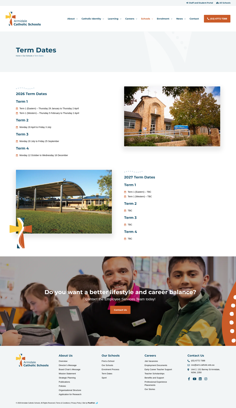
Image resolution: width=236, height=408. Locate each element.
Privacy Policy (76, 403)
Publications (64, 382)
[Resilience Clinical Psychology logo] (32, 360)
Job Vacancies (151, 361)
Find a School (108, 361)
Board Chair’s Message (69, 369)
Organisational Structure (70, 390)
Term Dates (107, 373)
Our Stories (150, 389)
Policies (62, 386)
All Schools (224, 3)
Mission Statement (67, 373)
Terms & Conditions (63, 403)
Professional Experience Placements (156, 383)
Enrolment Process (110, 369)
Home (18, 56)
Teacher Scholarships (154, 373)
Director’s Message (68, 365)
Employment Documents (156, 365)
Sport (104, 378)
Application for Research (70, 394)
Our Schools (28, 56)
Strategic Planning (67, 378)
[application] (76, 18)
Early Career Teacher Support (158, 369)
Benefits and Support (154, 378)
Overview (63, 361)
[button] (199, 3)
